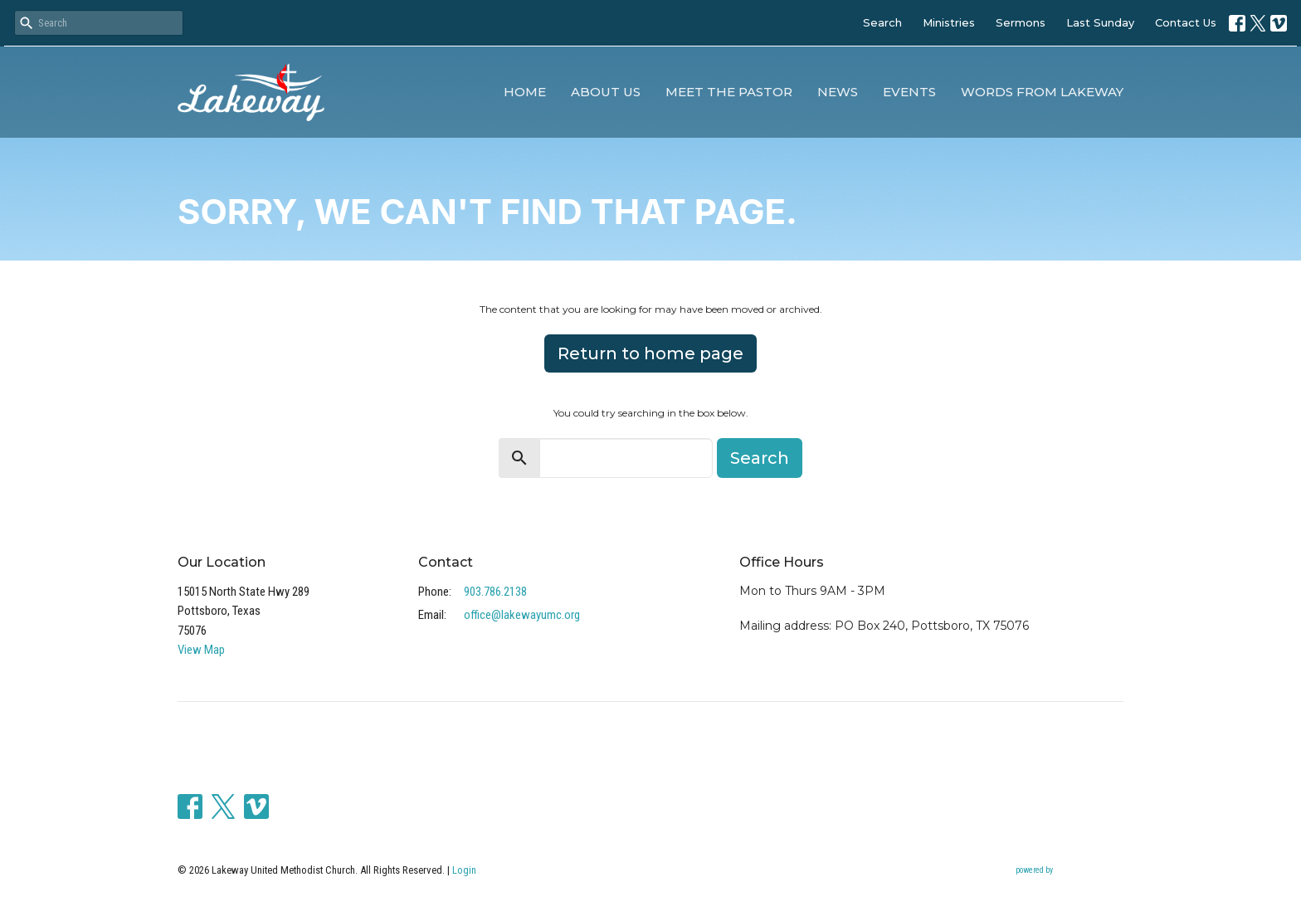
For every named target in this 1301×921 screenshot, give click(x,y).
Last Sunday (1100, 22)
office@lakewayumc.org (522, 614)
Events (909, 92)
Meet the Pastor (728, 92)
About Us (606, 92)
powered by (1069, 870)
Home (525, 92)
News (837, 92)
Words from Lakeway (1042, 92)
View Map (201, 649)
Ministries (949, 22)
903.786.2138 (495, 591)
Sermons (1020, 22)
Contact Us (1185, 22)
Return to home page (650, 353)
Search (882, 22)
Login (464, 870)
